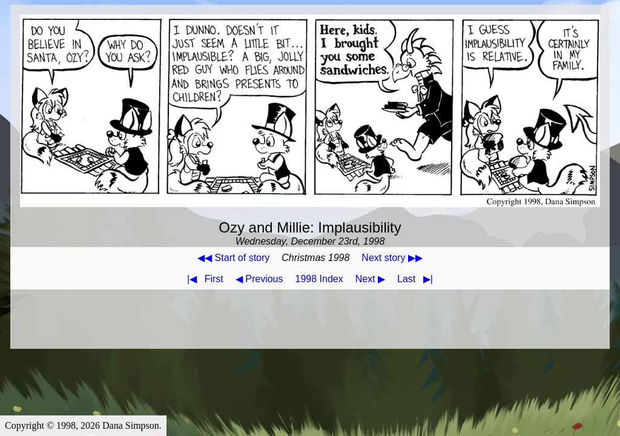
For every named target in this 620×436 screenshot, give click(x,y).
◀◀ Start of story (233, 258)
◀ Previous (259, 279)
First (202, 279)
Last (417, 279)
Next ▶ (370, 279)
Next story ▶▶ (391, 258)
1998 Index (319, 279)
